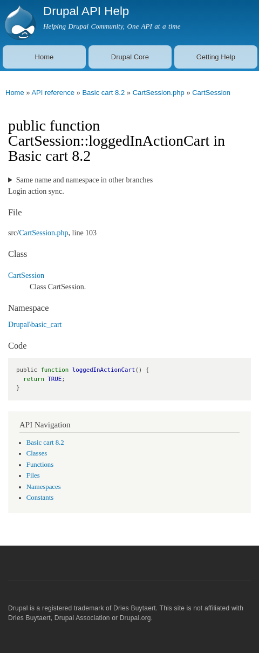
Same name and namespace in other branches (84, 180)
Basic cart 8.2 (103, 93)
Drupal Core (130, 57)
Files (33, 475)
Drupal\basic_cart (35, 325)
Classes (36, 453)
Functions (39, 464)
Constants (39, 497)
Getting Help (215, 57)
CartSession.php (159, 93)
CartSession (211, 93)
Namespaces (43, 487)
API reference (52, 93)
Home (44, 57)
